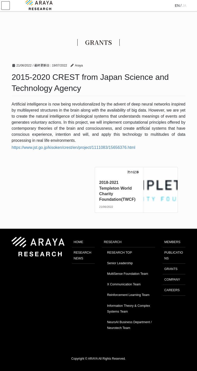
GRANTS (170, 269)
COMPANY (172, 279)
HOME (78, 242)
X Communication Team (124, 284)
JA (184, 6)
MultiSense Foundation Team (127, 274)
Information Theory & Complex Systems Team (128, 308)
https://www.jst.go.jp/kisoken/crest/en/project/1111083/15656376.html (73, 147)
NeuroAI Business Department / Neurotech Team (129, 325)
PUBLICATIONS (173, 255)
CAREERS (172, 290)
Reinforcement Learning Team (128, 295)
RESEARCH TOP (119, 252)
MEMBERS (172, 242)
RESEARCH (112, 242)
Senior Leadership (120, 263)
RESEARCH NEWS (82, 255)
